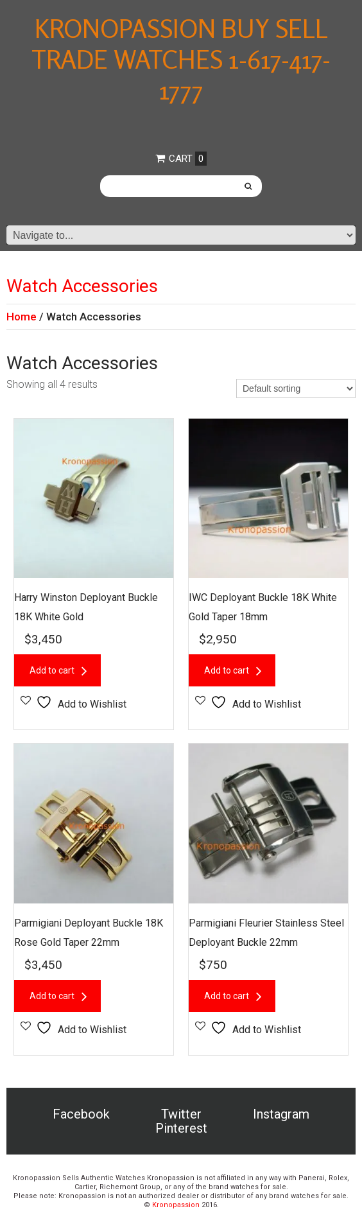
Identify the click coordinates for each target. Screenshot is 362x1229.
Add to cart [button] (52, 670)
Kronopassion (176, 1205)
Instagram (281, 1114)
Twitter (181, 1114)
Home (21, 316)
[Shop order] (296, 388)
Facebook (81, 1114)
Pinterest (181, 1128)
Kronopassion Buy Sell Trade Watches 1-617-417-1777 (181, 59)
